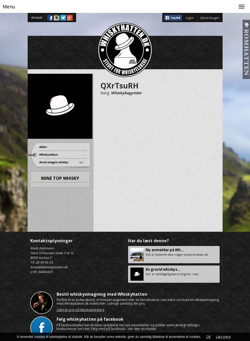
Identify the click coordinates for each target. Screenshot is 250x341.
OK (208, 336)
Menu (9, 6)
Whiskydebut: (48, 154)
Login (189, 18)
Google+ (70, 18)
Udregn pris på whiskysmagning (80, 310)
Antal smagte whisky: (53, 162)
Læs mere (223, 336)
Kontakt (36, 17)
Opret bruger (209, 18)
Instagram (57, 18)
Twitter (63, 18)
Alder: (43, 147)
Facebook (50, 18)
